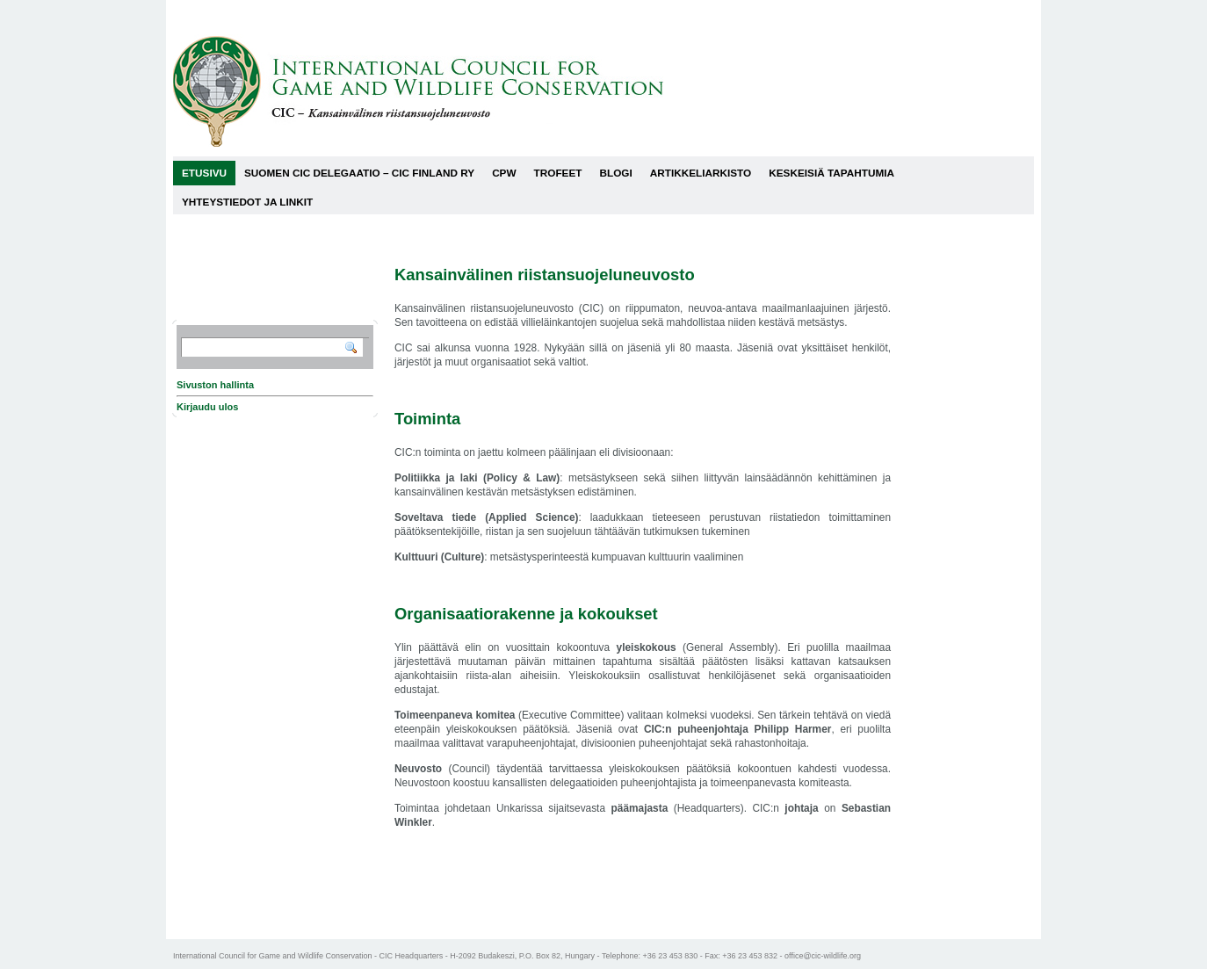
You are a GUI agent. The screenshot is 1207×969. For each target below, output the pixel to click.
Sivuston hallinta (215, 385)
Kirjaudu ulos (207, 406)
